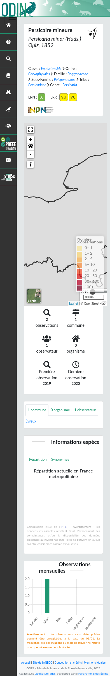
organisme (60, 410)
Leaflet (73, 303)
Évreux (30, 421)
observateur (85, 410)
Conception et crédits (68, 662)
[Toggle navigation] (12, 19)
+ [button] (30, 139)
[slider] (92, 292)
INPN (63, 526)
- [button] (30, 154)
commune (37, 410)
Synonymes (60, 459)
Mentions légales (95, 662)
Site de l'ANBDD (43, 662)
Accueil (26, 662)
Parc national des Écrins (93, 673)
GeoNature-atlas (45, 673)
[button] (30, 147)
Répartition (38, 459)
